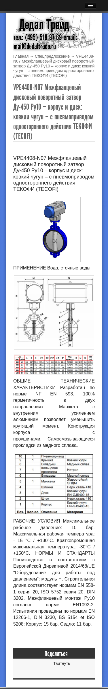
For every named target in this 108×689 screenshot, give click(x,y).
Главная (21, 56)
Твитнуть (61, 663)
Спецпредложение (52, 56)
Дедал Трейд (44, 24)
